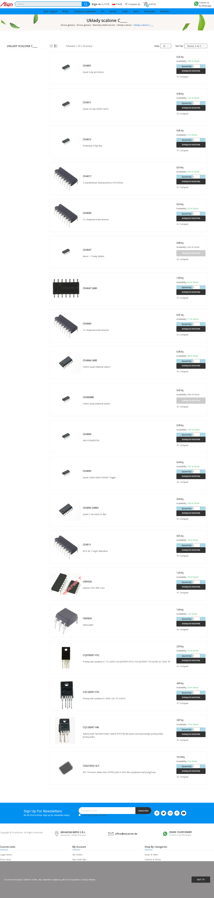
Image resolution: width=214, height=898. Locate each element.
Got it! (201, 879)
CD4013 (87, 139)
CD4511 (87, 544)
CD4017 (87, 176)
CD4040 (87, 213)
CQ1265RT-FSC (91, 692)
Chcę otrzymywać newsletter (95, 815)
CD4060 (87, 323)
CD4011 (87, 102)
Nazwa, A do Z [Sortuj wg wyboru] (195, 46)
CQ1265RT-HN (91, 727)
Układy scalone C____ (22, 46)
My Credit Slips (79, 859)
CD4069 (87, 434)
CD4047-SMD (90, 288)
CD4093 (87, 471)
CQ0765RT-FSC (91, 655)
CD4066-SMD (90, 360)
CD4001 (87, 65)
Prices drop (5, 859)
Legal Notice (6, 854)
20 (166, 46)
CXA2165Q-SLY (91, 765)
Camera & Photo (153, 859)
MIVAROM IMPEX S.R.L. (73, 832)
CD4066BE (88, 397)
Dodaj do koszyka (191, 71)
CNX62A (87, 581)
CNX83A (87, 618)
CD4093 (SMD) (91, 507)
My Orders (77, 854)
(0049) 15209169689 (180, 832)
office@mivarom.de (126, 833)
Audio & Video (151, 854)
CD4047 (87, 249)
